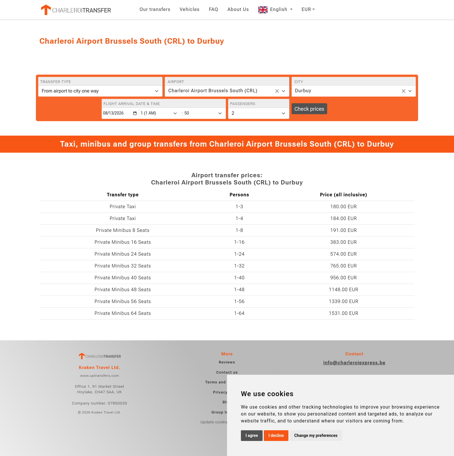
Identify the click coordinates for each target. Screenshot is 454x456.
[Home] (75, 9)
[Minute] (205, 113)
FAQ (213, 9)
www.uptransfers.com (99, 376)
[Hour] (160, 113)
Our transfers (155, 9)
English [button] (273, 9)
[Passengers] (258, 113)
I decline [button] (276, 435)
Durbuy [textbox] (303, 90)
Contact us (227, 372)
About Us (238, 9)
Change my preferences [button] (315, 435)
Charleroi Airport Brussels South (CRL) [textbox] (212, 90)
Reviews (227, 362)
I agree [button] (252, 435)
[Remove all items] (277, 91)
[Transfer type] (100, 91)
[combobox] (227, 91)
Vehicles (190, 9)
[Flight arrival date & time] (120, 113)
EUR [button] (306, 9)
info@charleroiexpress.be (354, 362)
